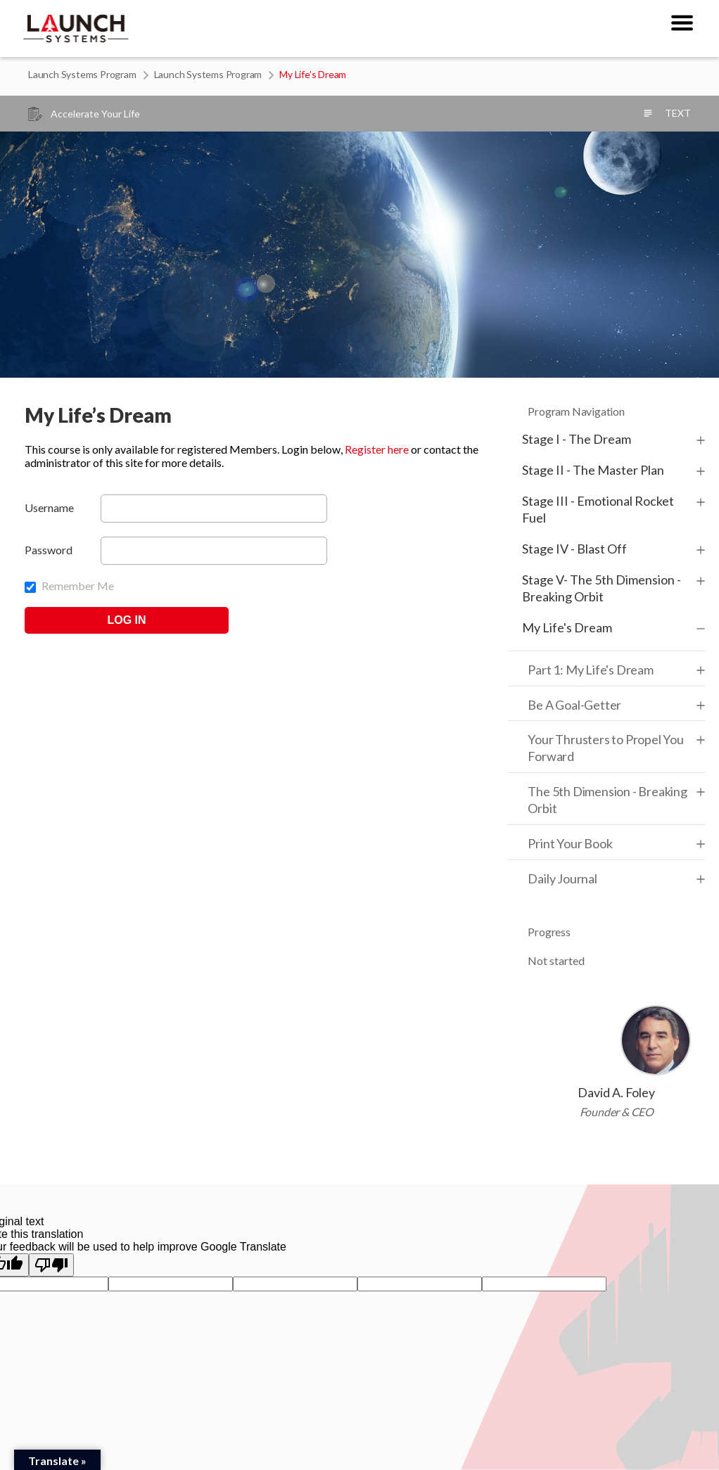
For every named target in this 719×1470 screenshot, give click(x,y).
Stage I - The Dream (576, 439)
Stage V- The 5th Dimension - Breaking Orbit (601, 588)
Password (48, 549)
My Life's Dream (567, 627)
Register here (377, 449)
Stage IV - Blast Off (574, 548)
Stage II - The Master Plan (593, 470)
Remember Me (69, 585)
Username (49, 507)
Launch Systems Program (82, 74)
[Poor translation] (51, 1265)
